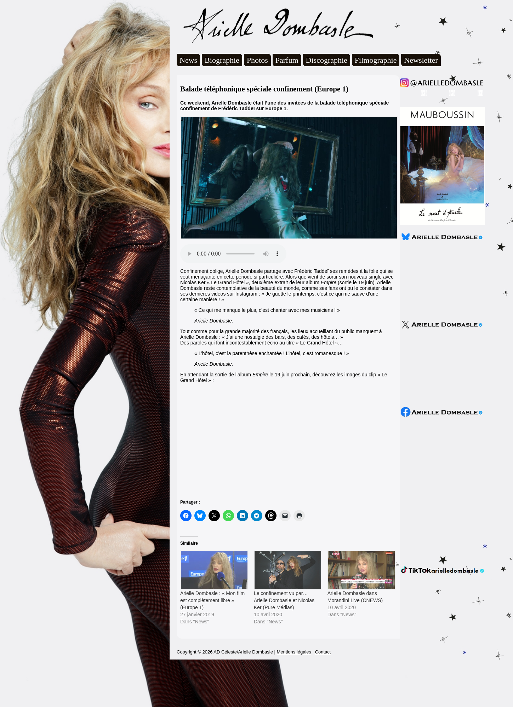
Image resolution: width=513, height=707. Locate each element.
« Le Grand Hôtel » (317, 343)
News (188, 60)
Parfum (286, 60)
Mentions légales (294, 699)
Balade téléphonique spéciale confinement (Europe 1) (264, 89)
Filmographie (376, 60)
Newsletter (421, 60)
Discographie (326, 60)
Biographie (222, 60)
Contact (323, 699)
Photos (257, 60)
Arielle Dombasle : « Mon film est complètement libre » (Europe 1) (212, 600)
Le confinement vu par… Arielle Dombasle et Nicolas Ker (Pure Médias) (284, 600)
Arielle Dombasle (275, 25)
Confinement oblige (201, 271)
